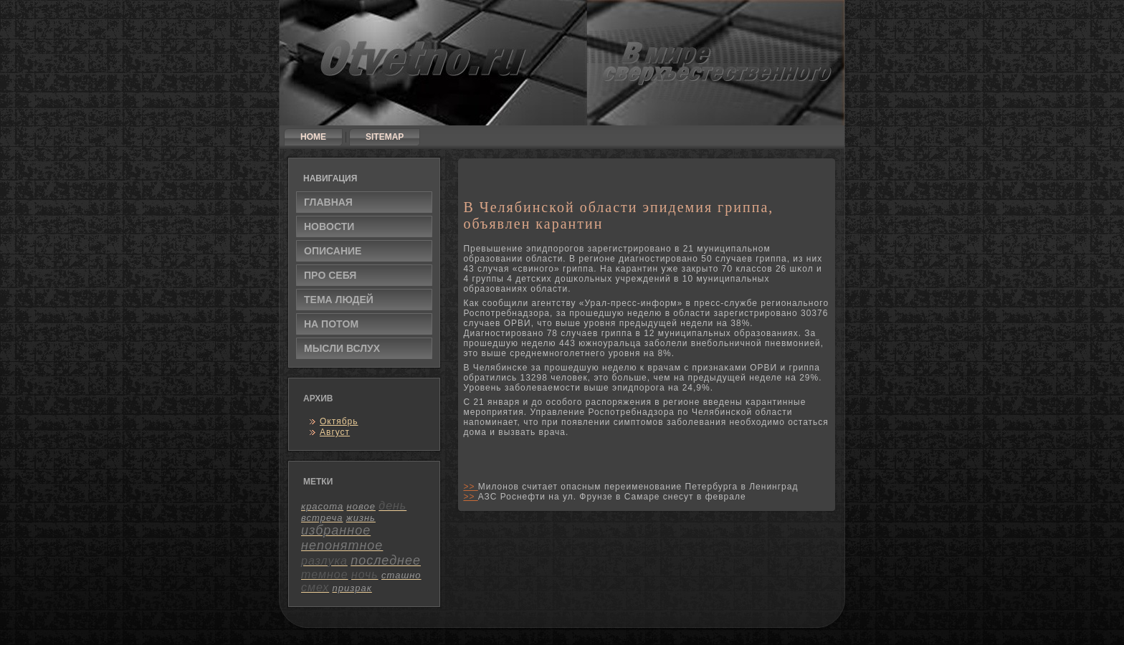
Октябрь (339, 421)
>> (470, 487)
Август (335, 432)
